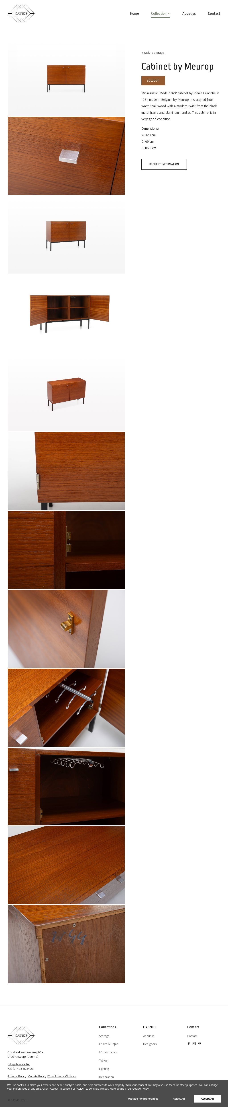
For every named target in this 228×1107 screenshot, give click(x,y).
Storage (104, 1036)
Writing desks (108, 1052)
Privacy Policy (17, 1076)
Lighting (104, 1068)
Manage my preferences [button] (143, 1098)
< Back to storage (152, 52)
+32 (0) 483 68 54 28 (21, 1068)
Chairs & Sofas (108, 1044)
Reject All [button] (179, 1098)
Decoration (106, 1077)
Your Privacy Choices (62, 1076)
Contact (192, 1036)
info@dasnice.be (19, 1064)
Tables (103, 1060)
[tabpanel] (66, 77)
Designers (150, 1044)
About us (149, 1036)
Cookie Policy (37, 1076)
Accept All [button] (207, 1098)
